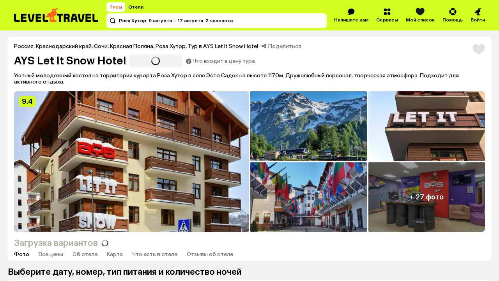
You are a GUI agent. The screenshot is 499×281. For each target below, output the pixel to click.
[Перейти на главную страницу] (56, 15)
